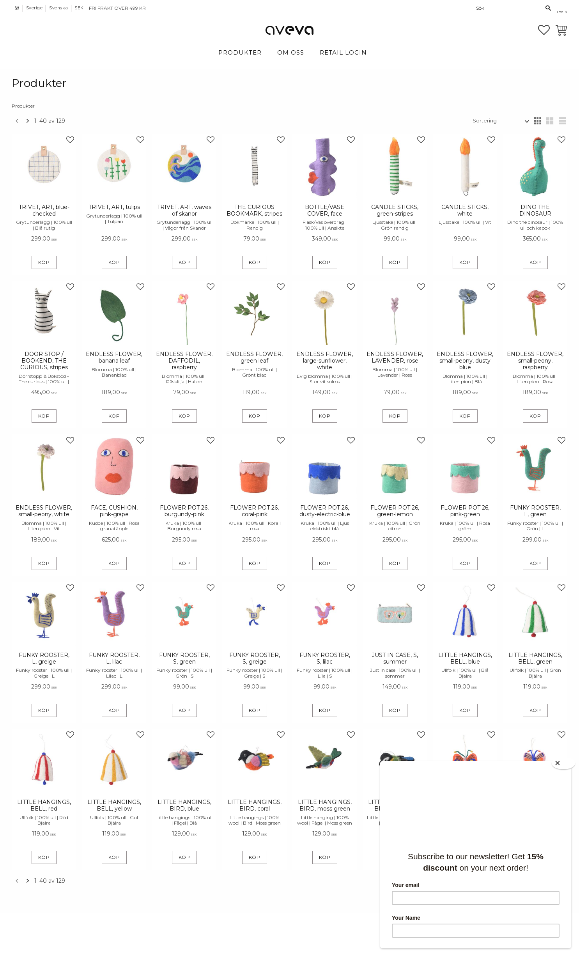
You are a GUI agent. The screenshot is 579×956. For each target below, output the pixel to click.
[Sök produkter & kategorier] (508, 8)
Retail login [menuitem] (343, 52)
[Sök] (548, 8)
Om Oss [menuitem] (290, 52)
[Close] (563, 763)
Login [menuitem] (562, 12)
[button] (544, 30)
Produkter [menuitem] (240, 52)
